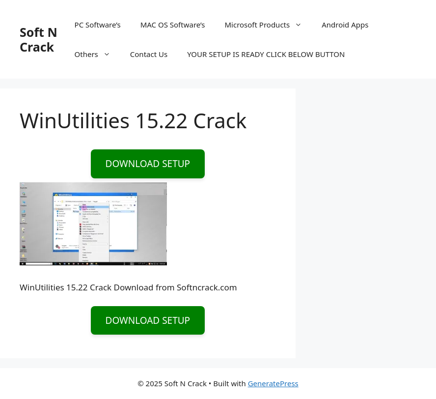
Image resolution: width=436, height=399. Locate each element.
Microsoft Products (268, 24)
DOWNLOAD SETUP (148, 163)
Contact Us (148, 54)
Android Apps (345, 24)
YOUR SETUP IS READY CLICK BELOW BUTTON (266, 54)
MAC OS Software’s (172, 24)
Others (97, 54)
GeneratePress (273, 383)
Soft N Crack (38, 39)
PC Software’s (98, 24)
